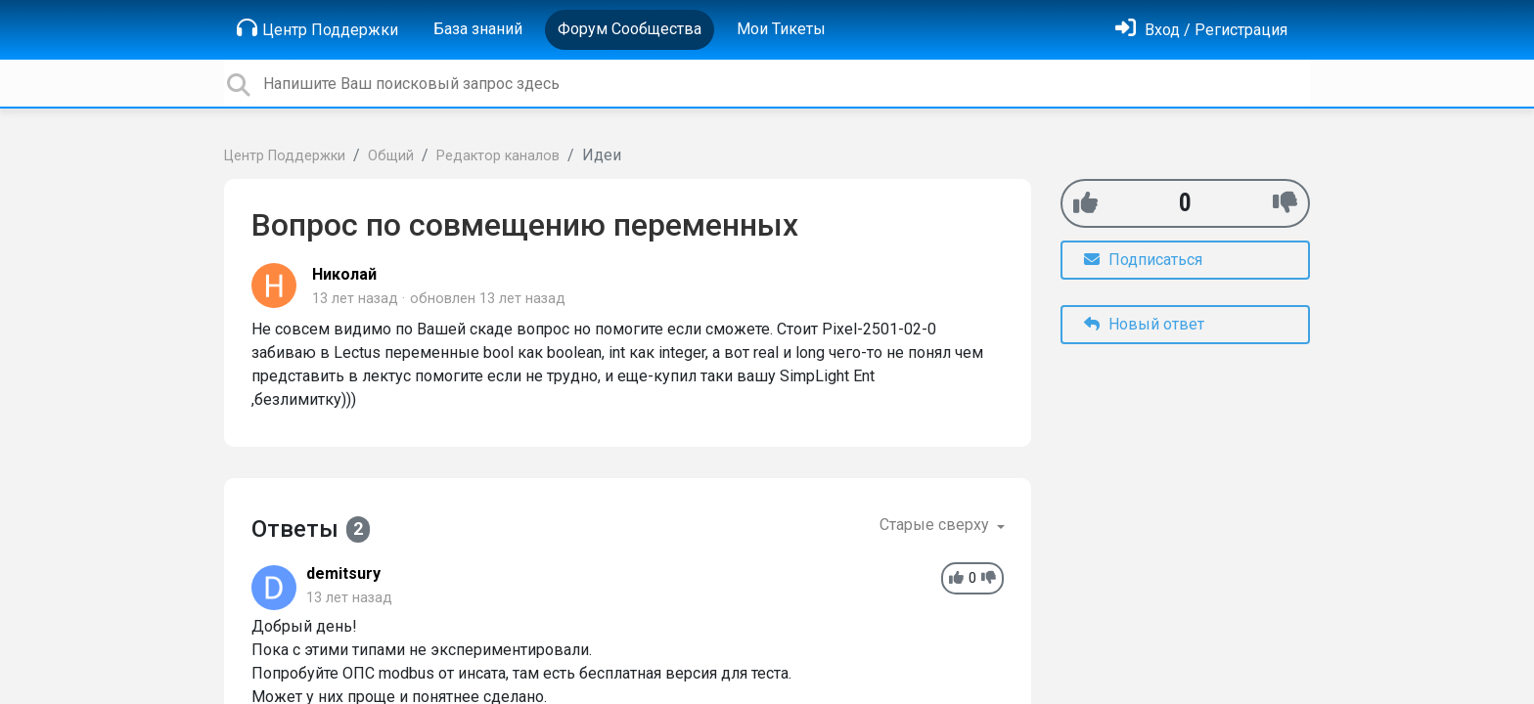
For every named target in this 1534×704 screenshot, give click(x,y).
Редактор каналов (498, 156)
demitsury (343, 573)
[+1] (1085, 203)
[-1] (1285, 203)
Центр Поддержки (317, 28)
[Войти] (1201, 30)
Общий (391, 156)
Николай (344, 274)
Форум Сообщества (629, 29)
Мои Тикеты (781, 29)
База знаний (477, 29)
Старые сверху (936, 524)
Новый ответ (1144, 324)
